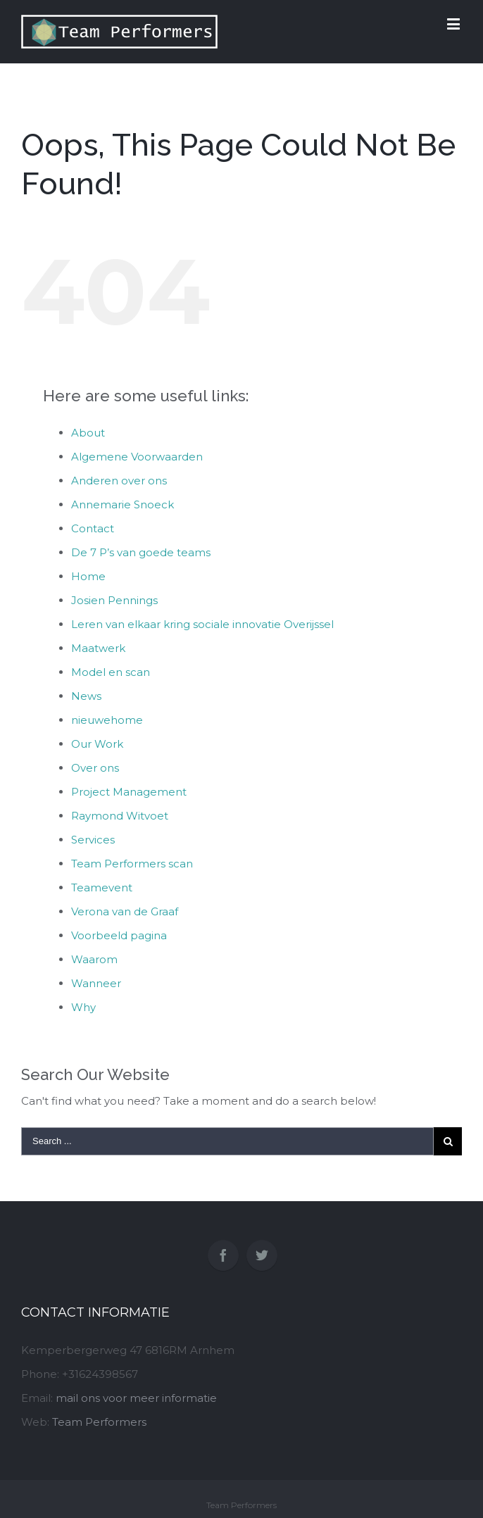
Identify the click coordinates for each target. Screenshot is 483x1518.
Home (88, 576)
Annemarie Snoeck (122, 504)
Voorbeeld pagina (119, 935)
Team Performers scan (132, 863)
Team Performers (99, 1422)
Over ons (95, 767)
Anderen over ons (119, 480)
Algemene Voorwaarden (137, 456)
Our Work (97, 744)
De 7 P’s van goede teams (141, 552)
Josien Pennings (114, 600)
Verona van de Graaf (124, 911)
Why (83, 1007)
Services (93, 839)
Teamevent (101, 887)
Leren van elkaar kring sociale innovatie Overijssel (202, 624)
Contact (92, 528)
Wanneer (96, 983)
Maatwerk (98, 648)
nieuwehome (107, 720)
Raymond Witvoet (119, 815)
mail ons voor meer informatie (136, 1398)
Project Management (129, 791)
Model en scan (110, 672)
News (86, 696)
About (88, 432)
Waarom (94, 959)
